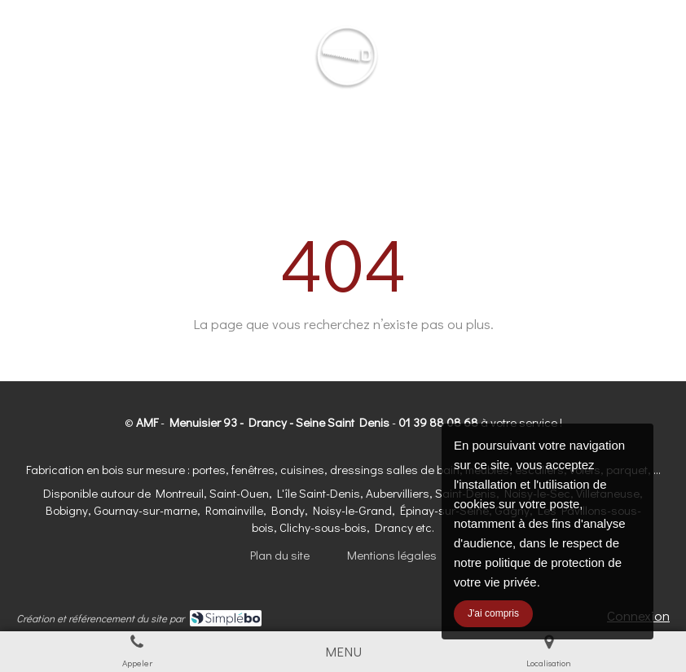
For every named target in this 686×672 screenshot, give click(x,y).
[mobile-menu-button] (343, 651)
